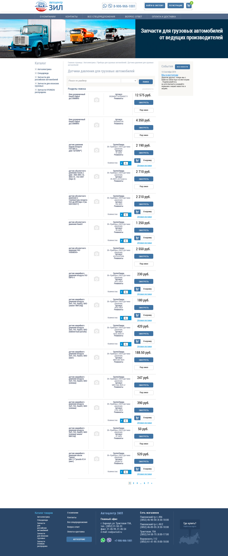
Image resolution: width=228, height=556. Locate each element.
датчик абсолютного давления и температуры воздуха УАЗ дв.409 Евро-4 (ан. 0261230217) (78, 200)
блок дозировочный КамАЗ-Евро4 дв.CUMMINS (77, 95)
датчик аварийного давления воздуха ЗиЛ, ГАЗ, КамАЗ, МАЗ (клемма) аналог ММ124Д (78, 443)
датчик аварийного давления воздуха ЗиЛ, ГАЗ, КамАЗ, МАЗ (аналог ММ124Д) (78, 308)
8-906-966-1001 (125, 6)
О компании (48, 16)
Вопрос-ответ (133, 16)
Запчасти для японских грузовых (47, 84)
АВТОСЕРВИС (79, 539)
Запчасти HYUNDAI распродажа (45, 91)
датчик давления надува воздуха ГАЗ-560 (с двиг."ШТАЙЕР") (76, 146)
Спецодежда (43, 73)
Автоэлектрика (44, 69)
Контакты (72, 16)
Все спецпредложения (101, 16)
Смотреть (144, 101)
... (140, 493)
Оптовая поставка (144, 166)
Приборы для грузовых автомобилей (111, 62)
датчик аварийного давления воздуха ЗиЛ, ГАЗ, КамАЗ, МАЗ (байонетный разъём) (78, 336)
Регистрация (175, 6)
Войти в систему (155, 6)
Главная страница (75, 62)
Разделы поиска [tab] (110, 87)
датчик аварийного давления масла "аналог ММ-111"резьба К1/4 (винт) (77, 468)
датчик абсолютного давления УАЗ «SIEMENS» (77, 254)
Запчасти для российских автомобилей (46, 78)
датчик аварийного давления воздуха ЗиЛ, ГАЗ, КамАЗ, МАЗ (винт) (78, 364)
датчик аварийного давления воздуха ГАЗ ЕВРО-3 (78, 279)
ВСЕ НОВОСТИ (182, 66)
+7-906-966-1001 (123, 540)
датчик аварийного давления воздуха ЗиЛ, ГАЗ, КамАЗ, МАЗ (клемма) (78, 389)
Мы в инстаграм (170, 77)
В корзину (147, 160)
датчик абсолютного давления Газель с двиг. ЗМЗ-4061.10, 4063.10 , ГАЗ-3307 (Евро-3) (77, 175)
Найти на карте (190, 526)
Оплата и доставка (164, 16)
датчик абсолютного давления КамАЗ (77, 225)
